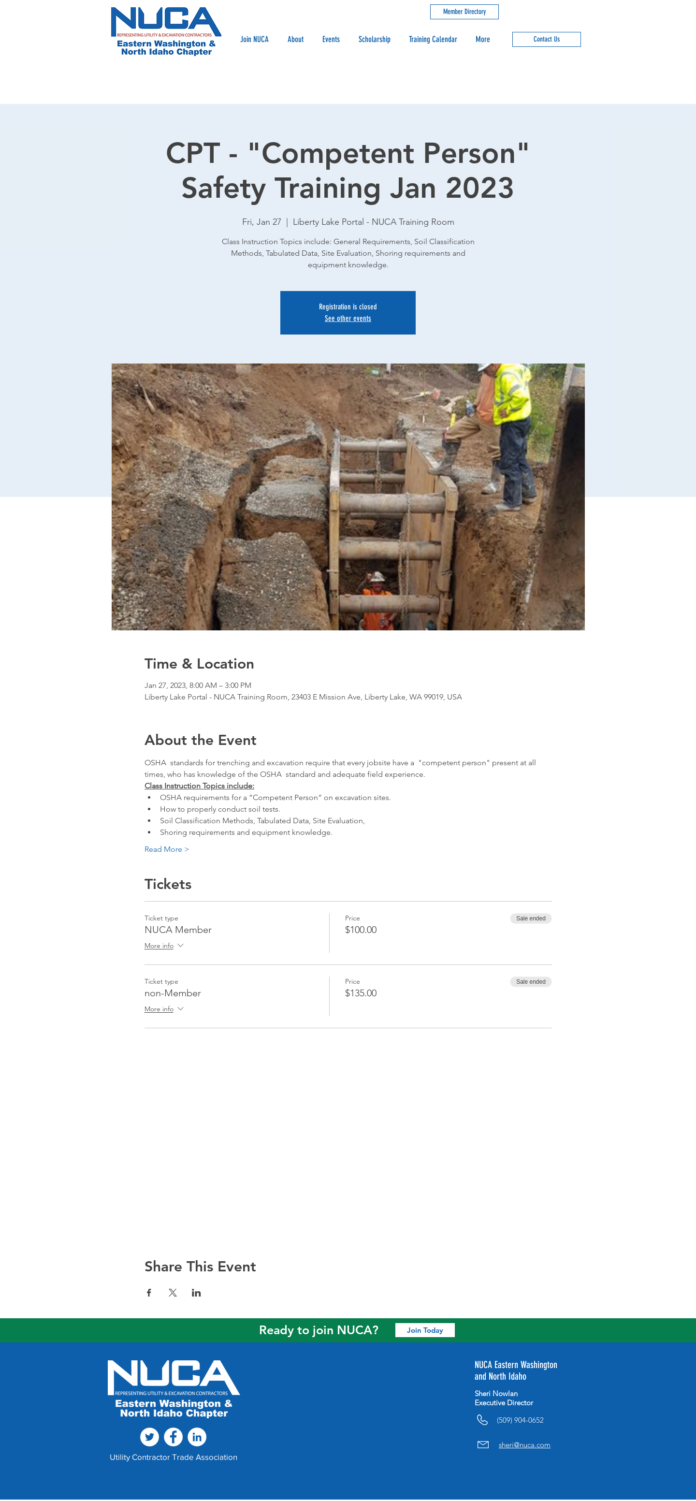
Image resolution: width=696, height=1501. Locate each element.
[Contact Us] (546, 39)
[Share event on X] (172, 1293)
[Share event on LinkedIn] (196, 1293)
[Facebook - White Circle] (173, 1437)
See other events (348, 318)
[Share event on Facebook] (149, 1293)
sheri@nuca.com (525, 1444)
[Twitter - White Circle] (149, 1437)
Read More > (167, 849)
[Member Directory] (464, 11)
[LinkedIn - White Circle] (197, 1437)
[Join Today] (425, 1330)
